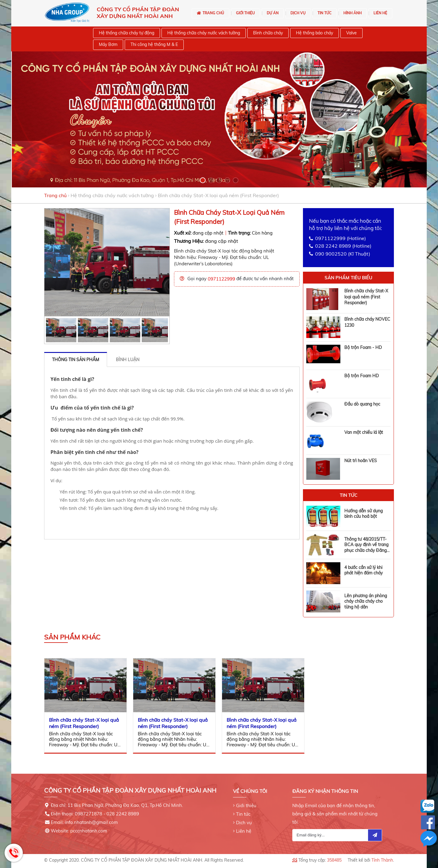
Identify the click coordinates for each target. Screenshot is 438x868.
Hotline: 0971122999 (14, 853)
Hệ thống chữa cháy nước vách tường (112, 195)
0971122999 (221, 279)
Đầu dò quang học (362, 404)
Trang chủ (55, 195)
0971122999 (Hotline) (340, 238)
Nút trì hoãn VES (360, 460)
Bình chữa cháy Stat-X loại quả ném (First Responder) (366, 296)
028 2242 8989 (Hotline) (343, 246)
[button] (203, 180)
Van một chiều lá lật (363, 432)
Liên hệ (243, 827)
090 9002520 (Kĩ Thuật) (342, 254)
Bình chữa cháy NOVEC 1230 (367, 322)
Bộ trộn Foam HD (361, 375)
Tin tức (243, 810)
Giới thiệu (246, 802)
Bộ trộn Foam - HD (363, 347)
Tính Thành (382, 856)
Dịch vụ (244, 819)
